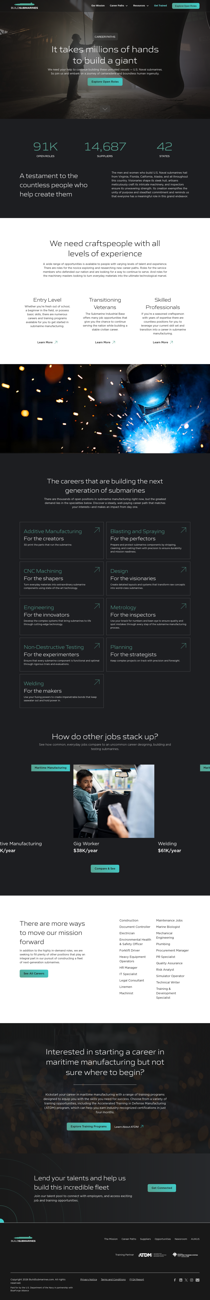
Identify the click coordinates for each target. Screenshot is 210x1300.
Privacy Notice (88, 1280)
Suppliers (145, 1239)
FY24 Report (137, 1280)
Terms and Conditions (113, 1280)
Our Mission (98, 5)
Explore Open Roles (186, 5)
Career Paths (129, 1239)
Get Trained (160, 5)
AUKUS (195, 1239)
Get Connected (162, 1188)
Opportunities (163, 1239)
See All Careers (34, 973)
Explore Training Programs (89, 1126)
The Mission (111, 1239)
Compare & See (105, 868)
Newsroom (181, 1239)
